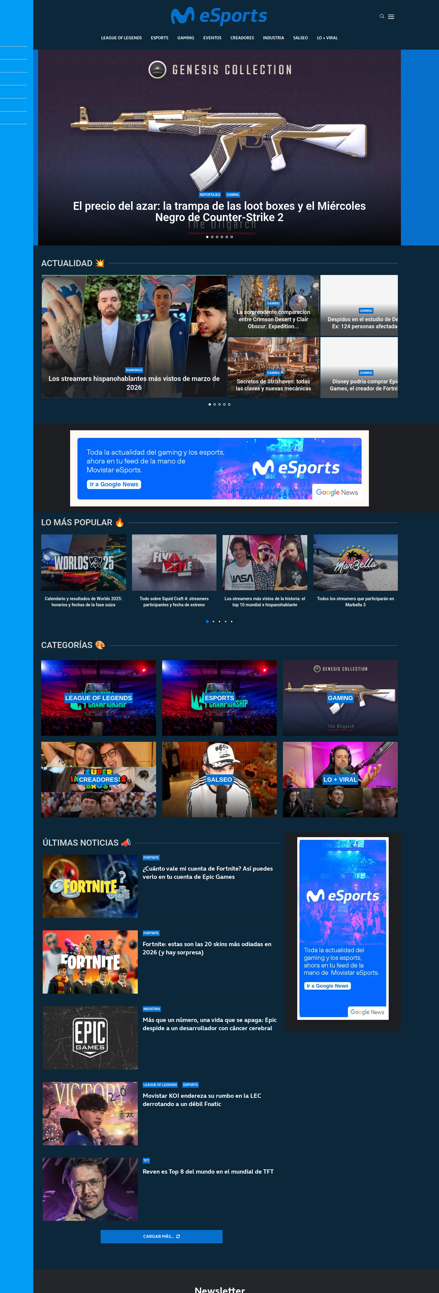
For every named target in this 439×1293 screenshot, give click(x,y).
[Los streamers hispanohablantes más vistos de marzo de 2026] (134, 336)
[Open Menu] (391, 17)
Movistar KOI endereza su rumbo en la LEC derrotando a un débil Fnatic (202, 1099)
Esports (159, 38)
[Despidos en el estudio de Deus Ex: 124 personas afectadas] (366, 305)
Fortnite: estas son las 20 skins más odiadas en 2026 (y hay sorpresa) (207, 948)
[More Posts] (162, 1236)
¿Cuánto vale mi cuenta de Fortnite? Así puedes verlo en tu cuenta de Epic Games (208, 872)
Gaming (185, 38)
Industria (273, 38)
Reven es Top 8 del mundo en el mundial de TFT (208, 1172)
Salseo (300, 38)
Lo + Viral (327, 38)
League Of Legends (121, 38)
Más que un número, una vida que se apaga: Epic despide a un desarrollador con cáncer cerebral (210, 1024)
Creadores (242, 38)
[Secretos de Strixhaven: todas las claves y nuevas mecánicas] (273, 367)
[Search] (382, 16)
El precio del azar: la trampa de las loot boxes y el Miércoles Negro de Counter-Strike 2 (219, 212)
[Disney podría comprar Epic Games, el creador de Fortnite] (366, 367)
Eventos (212, 38)
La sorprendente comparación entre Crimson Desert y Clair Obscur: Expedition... (273, 319)
